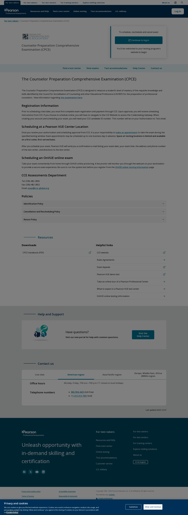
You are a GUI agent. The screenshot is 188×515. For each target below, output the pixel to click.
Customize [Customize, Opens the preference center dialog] (133, 510)
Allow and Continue (153, 510)
